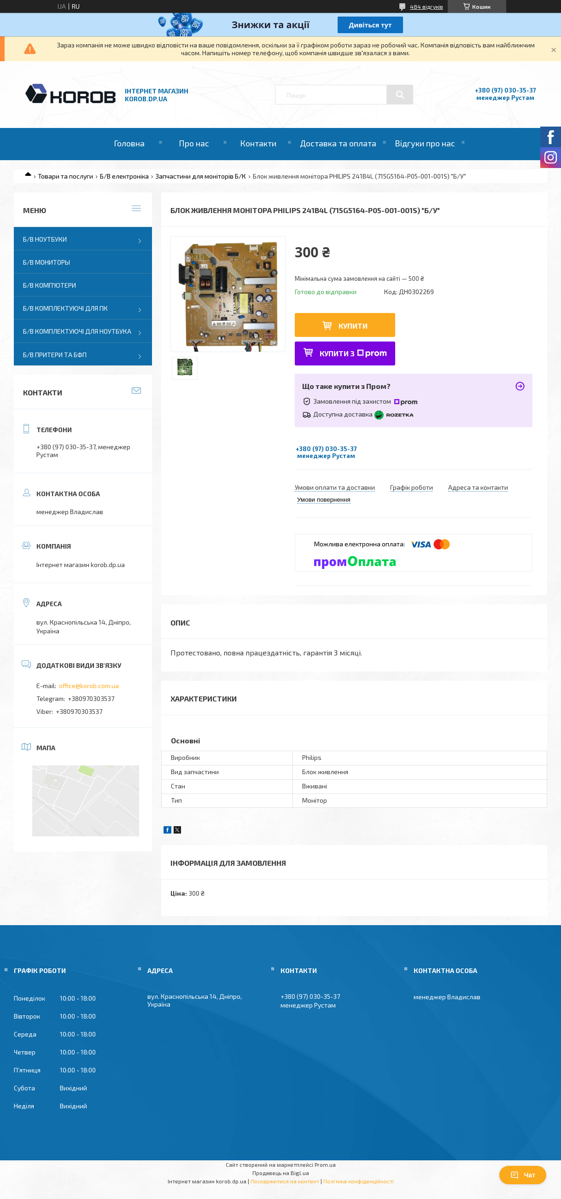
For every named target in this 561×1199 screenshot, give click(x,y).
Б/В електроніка (124, 176)
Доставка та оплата (338, 143)
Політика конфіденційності (358, 1181)
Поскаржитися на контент (285, 1181)
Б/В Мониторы (46, 262)
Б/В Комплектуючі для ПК (65, 308)
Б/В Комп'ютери (49, 285)
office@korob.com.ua (89, 685)
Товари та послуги (65, 176)
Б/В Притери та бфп (55, 355)
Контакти (258, 143)
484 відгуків (426, 6)
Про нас (194, 143)
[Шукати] (399, 94)
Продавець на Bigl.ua (280, 1173)
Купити (353, 325)
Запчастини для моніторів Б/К (200, 176)
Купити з (353, 353)
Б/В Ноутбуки (45, 239)
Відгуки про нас (425, 143)
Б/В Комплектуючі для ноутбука (77, 331)
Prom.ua (325, 1164)
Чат (522, 1175)
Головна (129, 143)
